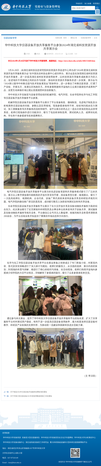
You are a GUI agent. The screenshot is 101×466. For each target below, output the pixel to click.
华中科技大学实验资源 (12, 437)
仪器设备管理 (86, 38)
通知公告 (73, 38)
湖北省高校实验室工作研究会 (37, 442)
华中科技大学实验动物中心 (13, 442)
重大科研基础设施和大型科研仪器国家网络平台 (68, 442)
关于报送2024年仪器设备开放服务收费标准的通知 (28, 392)
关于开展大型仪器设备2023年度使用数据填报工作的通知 (31, 396)
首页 (65, 38)
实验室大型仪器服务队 (31, 437)
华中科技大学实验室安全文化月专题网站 (57, 437)
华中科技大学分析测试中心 (85, 437)
